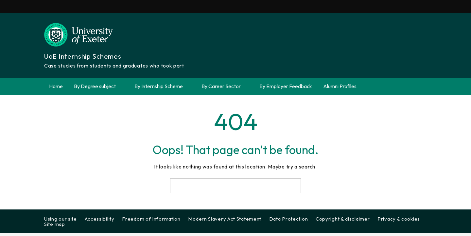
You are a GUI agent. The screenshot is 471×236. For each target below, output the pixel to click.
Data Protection (288, 219)
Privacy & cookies (398, 219)
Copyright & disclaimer (343, 219)
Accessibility (99, 219)
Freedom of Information (151, 219)
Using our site (60, 219)
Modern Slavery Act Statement (224, 219)
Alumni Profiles (340, 86)
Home (56, 86)
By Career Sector (224, 86)
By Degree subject (98, 86)
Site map (54, 224)
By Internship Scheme (162, 86)
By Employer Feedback (285, 86)
